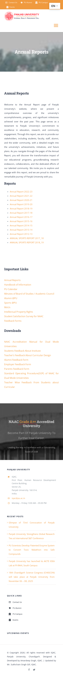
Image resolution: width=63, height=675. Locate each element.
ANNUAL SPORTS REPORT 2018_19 (27, 242)
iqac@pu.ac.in (18, 498)
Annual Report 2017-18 (21, 212)
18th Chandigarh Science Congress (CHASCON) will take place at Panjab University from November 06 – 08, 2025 (32, 576)
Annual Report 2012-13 (21, 234)
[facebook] (29, 670)
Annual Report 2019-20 (21, 204)
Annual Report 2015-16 (21, 221)
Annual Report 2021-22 (21, 195)
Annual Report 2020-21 (21, 200)
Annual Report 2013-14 (21, 229)
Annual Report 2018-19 (21, 208)
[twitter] (34, 670)
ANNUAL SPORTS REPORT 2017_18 (27, 238)
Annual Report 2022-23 (21, 191)
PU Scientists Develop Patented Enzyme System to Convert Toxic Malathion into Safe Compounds (32, 549)
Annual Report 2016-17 (21, 217)
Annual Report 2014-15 (21, 225)
